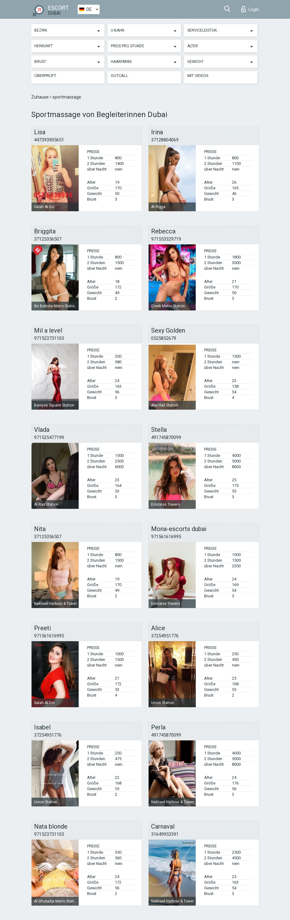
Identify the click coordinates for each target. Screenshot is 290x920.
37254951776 (165, 636)
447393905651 (49, 140)
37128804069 (165, 140)
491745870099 (166, 437)
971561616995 (166, 536)
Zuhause (40, 97)
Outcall (119, 75)
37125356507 (47, 239)
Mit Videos (198, 75)
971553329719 (166, 239)
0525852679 (163, 338)
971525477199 (49, 437)
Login (250, 9)
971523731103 (49, 338)
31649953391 (165, 834)
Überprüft (45, 75)
